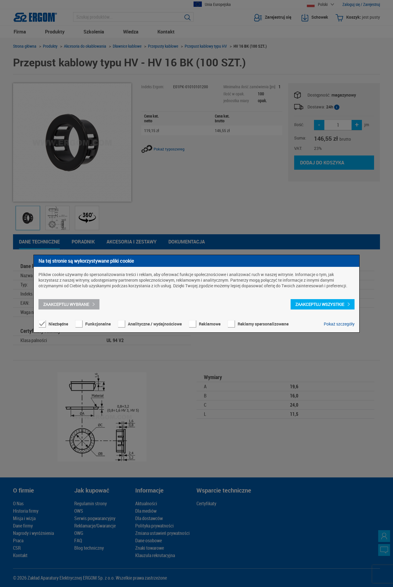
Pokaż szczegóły (339, 324)
